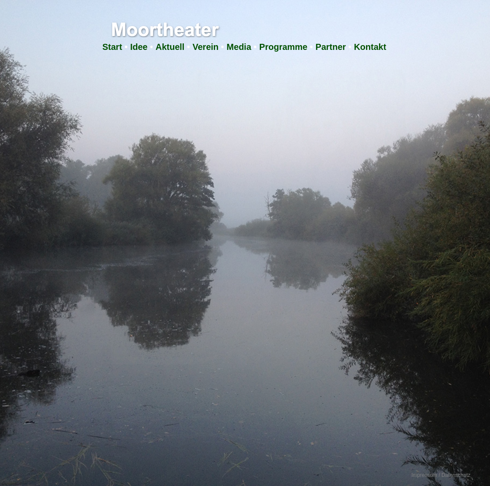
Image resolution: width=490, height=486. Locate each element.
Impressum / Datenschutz (441, 475)
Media (239, 47)
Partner (331, 47)
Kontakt (370, 47)
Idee (138, 47)
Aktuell (170, 47)
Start (112, 47)
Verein (206, 47)
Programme (283, 47)
